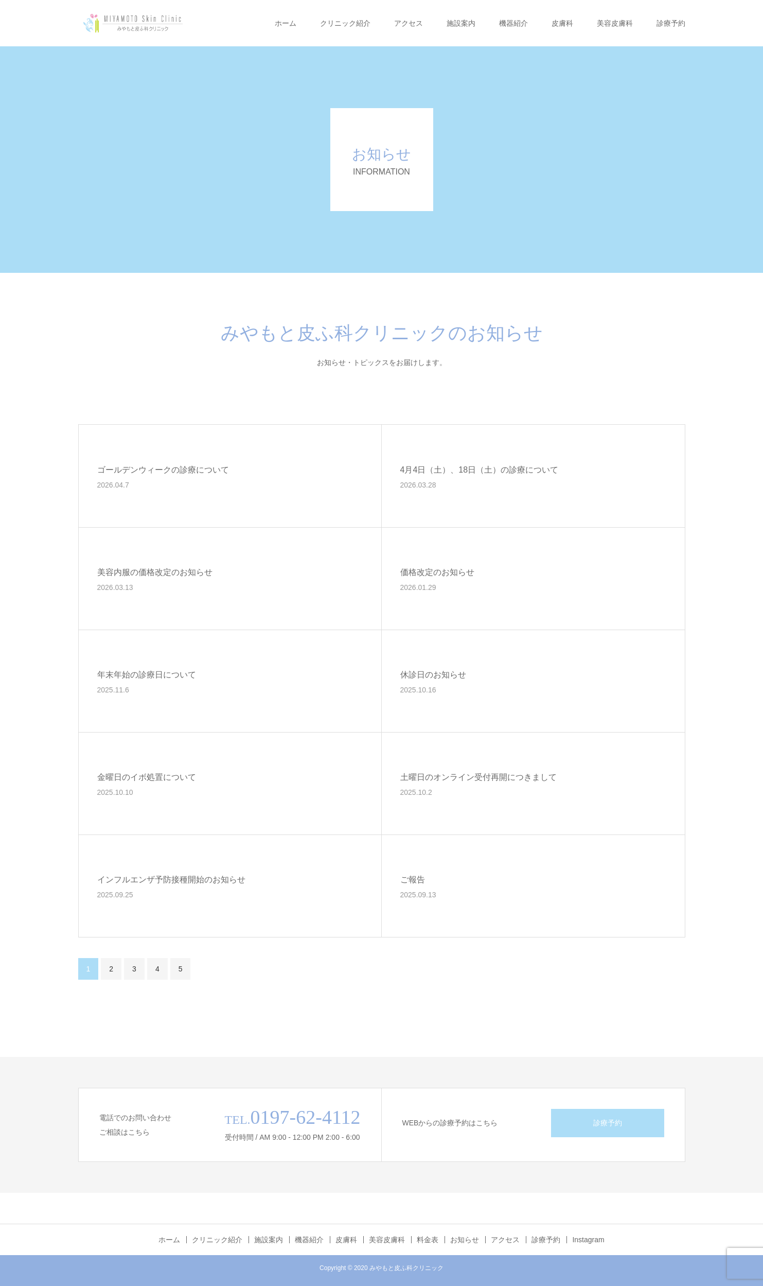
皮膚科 (562, 23)
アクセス (408, 23)
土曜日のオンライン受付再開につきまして (478, 777)
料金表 (427, 1239)
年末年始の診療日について (146, 674)
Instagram (588, 1239)
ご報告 (412, 879)
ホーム (285, 23)
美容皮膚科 (615, 23)
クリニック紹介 (345, 23)
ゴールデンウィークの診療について (163, 469)
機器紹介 (513, 23)
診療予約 (670, 23)
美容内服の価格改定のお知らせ (154, 572)
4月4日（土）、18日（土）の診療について (479, 469)
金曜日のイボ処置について (146, 777)
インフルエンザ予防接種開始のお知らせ (171, 879)
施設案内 (461, 23)
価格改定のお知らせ (437, 572)
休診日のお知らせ (433, 674)
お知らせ (464, 1239)
